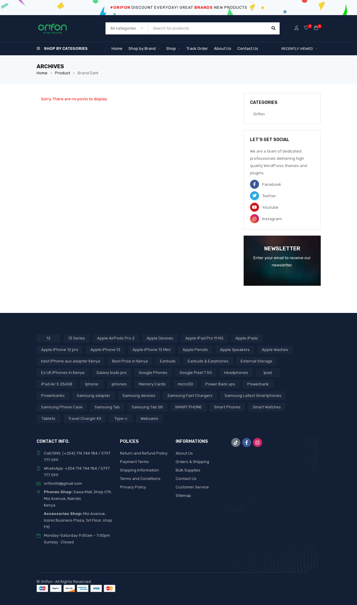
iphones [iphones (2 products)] (119, 383)
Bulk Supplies (188, 470)
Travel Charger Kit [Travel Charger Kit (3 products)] (84, 418)
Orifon (255, 113)
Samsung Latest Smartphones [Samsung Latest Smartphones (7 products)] (253, 395)
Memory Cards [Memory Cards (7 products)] (152, 383)
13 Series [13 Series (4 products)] (76, 338)
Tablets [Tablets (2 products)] (48, 418)
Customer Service (192, 486)
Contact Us (186, 478)
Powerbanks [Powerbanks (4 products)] (53, 395)
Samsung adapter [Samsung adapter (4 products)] (93, 395)
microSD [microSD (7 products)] (185, 383)
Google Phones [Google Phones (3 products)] (153, 372)
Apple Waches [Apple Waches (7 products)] (275, 349)
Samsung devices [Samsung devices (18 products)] (138, 395)
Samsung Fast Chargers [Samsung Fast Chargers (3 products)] (190, 395)
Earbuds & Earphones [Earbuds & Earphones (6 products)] (208, 361)
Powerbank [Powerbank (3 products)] (258, 383)
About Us (184, 453)
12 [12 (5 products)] (48, 338)
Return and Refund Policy (143, 453)
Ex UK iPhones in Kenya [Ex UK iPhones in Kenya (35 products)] (62, 372)
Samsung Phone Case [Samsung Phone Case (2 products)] (62, 406)
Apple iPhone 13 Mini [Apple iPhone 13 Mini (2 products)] (151, 349)
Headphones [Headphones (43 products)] (236, 372)
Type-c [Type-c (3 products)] (121, 418)
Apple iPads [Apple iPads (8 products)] (246, 338)
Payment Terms (134, 461)
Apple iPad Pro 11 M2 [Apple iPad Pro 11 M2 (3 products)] (204, 338)
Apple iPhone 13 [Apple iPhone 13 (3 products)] (105, 349)
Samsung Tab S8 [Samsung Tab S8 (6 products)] (147, 406)
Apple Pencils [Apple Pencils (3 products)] (195, 349)
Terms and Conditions (140, 478)
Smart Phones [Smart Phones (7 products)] (227, 406)
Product (62, 73)
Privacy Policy (133, 486)
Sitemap (183, 495)
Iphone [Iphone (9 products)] (91, 383)
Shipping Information (139, 470)
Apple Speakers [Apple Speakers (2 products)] (235, 349)
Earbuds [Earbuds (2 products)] (168, 361)
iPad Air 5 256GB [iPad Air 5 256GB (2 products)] (56, 383)
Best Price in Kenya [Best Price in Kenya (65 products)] (130, 361)
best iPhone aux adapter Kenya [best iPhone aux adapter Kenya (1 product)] (70, 361)
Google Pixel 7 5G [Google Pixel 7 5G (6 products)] (196, 372)
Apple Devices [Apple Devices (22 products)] (160, 338)
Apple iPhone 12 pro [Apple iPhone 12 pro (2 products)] (59, 349)
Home (42, 73)
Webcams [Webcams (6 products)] (149, 418)
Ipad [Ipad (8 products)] (268, 372)
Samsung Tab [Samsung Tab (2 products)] (107, 406)
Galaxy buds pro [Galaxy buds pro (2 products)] (111, 372)
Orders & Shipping (192, 461)
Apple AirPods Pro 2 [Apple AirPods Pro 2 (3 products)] (116, 338)
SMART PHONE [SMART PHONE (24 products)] (188, 406)
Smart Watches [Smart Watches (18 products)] (267, 406)
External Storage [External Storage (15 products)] (256, 361)
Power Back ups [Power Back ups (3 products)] (220, 383)
